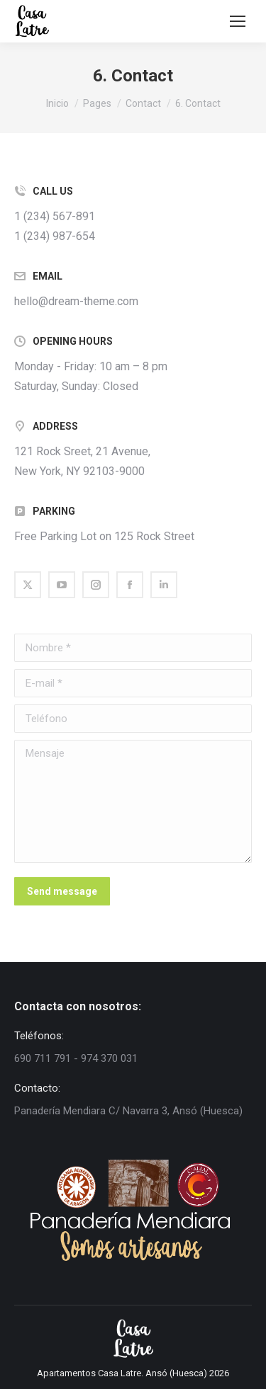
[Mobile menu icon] (237, 21)
